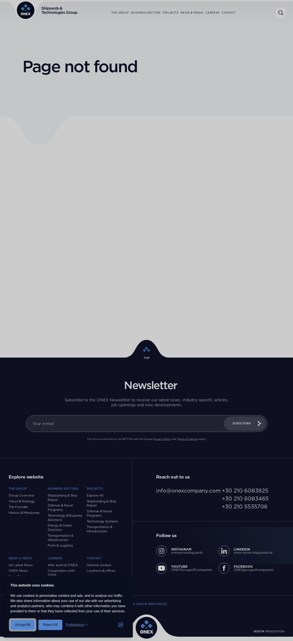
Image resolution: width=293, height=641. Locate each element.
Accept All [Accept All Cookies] (22, 625)
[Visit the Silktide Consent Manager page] (121, 625)
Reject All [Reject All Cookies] (50, 625)
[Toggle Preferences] (77, 625)
